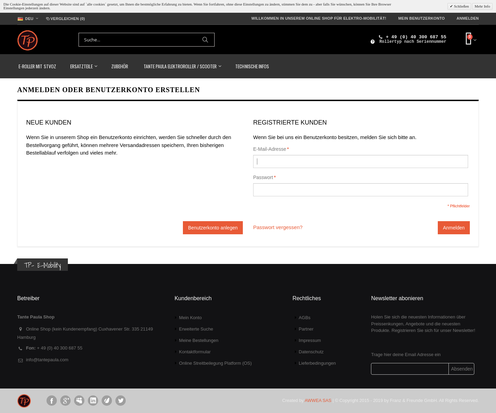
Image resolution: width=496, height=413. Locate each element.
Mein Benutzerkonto (421, 18)
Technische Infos (252, 66)
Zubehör (119, 66)
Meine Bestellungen (198, 340)
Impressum (310, 340)
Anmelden (467, 18)
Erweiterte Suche (196, 329)
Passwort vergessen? (277, 227)
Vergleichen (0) (65, 19)
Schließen (461, 6)
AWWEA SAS (318, 400)
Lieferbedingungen (317, 363)
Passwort (263, 177)
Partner (306, 329)
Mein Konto (190, 317)
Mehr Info (482, 6)
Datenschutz (311, 351)
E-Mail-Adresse (269, 149)
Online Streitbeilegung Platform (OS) (215, 363)
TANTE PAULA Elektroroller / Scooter (180, 66)
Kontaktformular (195, 351)
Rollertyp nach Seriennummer (412, 42)
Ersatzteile (81, 66)
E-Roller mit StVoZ (37, 66)
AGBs (304, 317)
